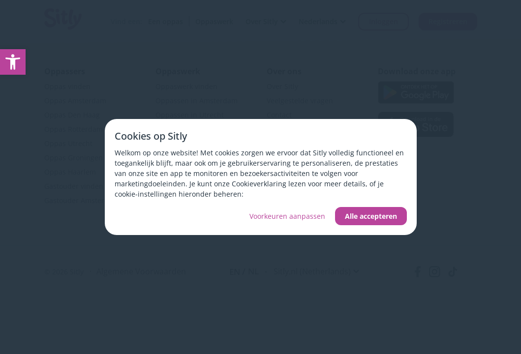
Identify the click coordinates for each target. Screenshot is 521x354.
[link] (13, 62)
